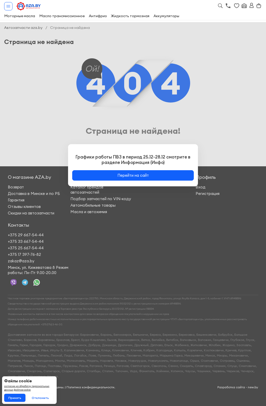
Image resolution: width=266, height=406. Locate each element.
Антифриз (98, 16)
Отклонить (40, 398)
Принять (14, 398)
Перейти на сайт (133, 175)
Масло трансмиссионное (62, 16)
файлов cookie (22, 389)
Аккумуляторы (166, 16)
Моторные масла (19, 16)
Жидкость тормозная (130, 16)
